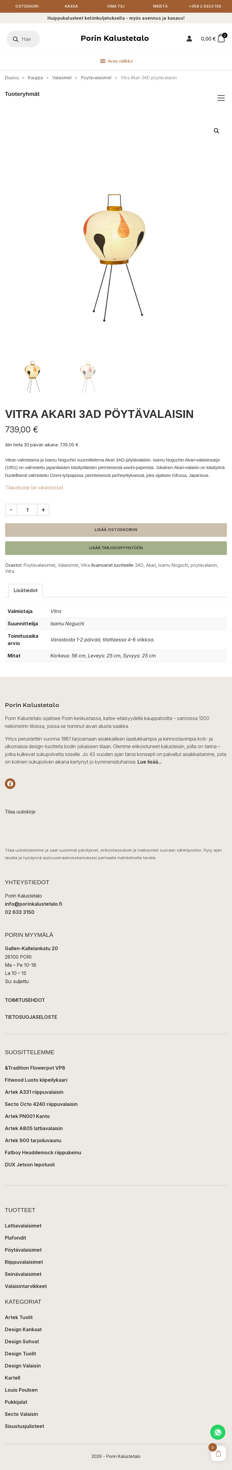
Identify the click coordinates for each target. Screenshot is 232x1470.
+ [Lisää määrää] (43, 509)
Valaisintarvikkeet (26, 1286)
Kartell (12, 1378)
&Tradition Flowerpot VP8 (35, 1068)
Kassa (71, 6)
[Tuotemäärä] (27, 510)
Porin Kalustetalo (115, 38)
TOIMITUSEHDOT (25, 1000)
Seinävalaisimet (23, 1274)
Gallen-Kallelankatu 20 (31, 948)
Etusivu (12, 77)
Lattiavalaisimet (23, 1226)
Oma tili (115, 6)
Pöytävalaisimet (96, 77)
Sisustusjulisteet (24, 1426)
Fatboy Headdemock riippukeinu (43, 1152)
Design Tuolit (20, 1354)
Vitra (85, 565)
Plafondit (15, 1238)
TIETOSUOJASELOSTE (31, 1017)
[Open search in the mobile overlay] (23, 39)
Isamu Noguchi (173, 565)
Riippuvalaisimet (24, 1262)
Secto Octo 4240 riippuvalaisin (41, 1104)
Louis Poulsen (21, 1390)
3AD (139, 565)
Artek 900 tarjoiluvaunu (33, 1140)
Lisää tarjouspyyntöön (116, 548)
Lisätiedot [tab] (26, 590)
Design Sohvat (22, 1341)
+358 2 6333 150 (205, 6)
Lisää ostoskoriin (116, 529)
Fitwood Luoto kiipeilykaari (36, 1080)
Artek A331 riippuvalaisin (34, 1092)
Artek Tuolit (19, 1317)
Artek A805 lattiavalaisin (34, 1128)
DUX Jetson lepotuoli (30, 1165)
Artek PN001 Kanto (27, 1116)
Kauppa (35, 77)
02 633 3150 (19, 912)
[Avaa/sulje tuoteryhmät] (221, 98)
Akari (151, 565)
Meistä (160, 6)
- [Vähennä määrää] (11, 509)
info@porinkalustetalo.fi (33, 904)
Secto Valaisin (21, 1414)
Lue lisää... (149, 762)
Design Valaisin (23, 1366)
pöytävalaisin (204, 565)
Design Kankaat (23, 1329)
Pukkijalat (16, 1402)
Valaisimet (62, 77)
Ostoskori (27, 6)
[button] (216, 130)
